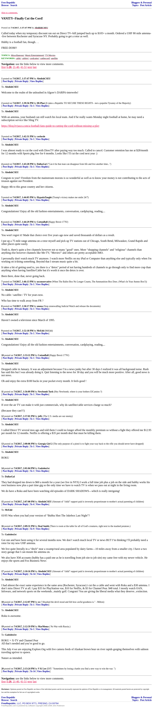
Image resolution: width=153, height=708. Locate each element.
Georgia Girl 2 (45, 443)
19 (2, 626)
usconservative (44, 281)
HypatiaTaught (44, 197)
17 (2, 571)
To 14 (32, 574)
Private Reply (21, 81)
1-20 (8, 67)
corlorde (41, 136)
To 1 (32, 106)
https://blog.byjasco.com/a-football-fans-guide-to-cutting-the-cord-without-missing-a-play (50, 125)
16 (2, 526)
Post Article (146, 5)
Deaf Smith (43, 526)
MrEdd (40, 330)
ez (39, 602)
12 (2, 416)
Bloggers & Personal (141, 2)
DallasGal (41, 164)
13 (2, 443)
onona (40, 306)
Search (13, 5)
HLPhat (41, 103)
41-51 (23, 67)
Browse (5, 5)
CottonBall (42, 222)
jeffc (40, 416)
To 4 (32, 504)
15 (2, 501)
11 (2, 391)
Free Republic (8, 2)
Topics (135, 5)
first (3, 67)
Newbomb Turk (45, 391)
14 (2, 468)
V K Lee (42, 668)
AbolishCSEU (44, 78)
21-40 (16, 67)
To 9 (32, 529)
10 (2, 355)
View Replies (36, 81)
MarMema (43, 626)
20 (2, 668)
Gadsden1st (44, 468)
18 (2, 602)
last (34, 67)
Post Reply (8, 81)
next (29, 67)
